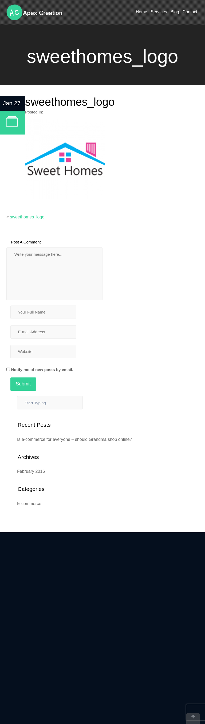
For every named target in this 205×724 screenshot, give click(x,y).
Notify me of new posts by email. (42, 369)
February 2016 (31, 471)
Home (141, 12)
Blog (175, 12)
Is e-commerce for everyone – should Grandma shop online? (74, 439)
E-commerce (29, 503)
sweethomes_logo (27, 217)
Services (159, 12)
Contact (190, 12)
